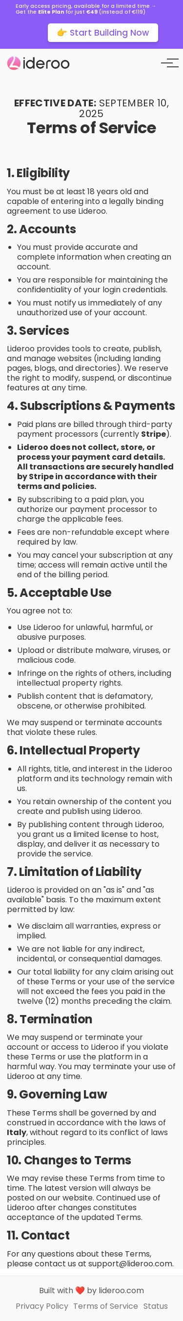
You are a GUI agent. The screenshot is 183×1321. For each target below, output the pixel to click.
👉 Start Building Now (103, 33)
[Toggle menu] (167, 63)
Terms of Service (105, 1306)
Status (155, 1306)
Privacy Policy (42, 1306)
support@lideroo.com (130, 1263)
